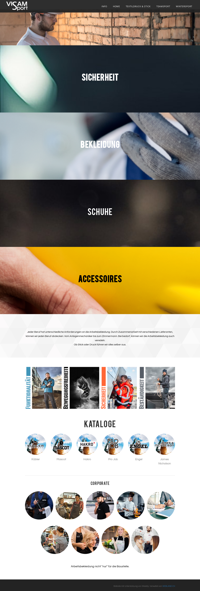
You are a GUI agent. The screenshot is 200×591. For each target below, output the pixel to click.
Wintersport (184, 6)
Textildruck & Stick (138, 6)
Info (104, 6)
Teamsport (163, 6)
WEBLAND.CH (168, 586)
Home (116, 6)
